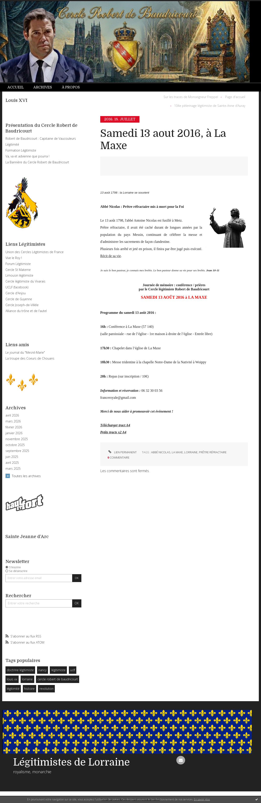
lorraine (27, 679)
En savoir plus (202, 799)
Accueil (15, 87)
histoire (29, 689)
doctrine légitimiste (20, 670)
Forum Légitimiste (18, 264)
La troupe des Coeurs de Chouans (29, 358)
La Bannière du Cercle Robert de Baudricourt (37, 162)
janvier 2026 (13, 433)
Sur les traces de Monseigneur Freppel (191, 97)
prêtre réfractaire (213, 452)
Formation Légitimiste (20, 150)
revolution (46, 689)
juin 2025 (11, 457)
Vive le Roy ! (13, 258)
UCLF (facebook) (16, 287)
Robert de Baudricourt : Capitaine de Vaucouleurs (40, 138)
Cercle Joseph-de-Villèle (22, 305)
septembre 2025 (17, 451)
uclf (72, 670)
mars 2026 (13, 421)
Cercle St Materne (18, 270)
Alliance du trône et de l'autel (26, 311)
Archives (42, 87)
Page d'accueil (235, 97)
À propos (71, 87)
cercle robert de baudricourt (58, 679)
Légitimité (12, 144)
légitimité (13, 689)
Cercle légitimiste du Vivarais (25, 281)
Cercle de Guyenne (18, 299)
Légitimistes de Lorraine (71, 762)
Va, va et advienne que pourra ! (27, 156)
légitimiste (58, 670)
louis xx (12, 679)
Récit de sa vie (110, 256)
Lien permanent (122, 452)
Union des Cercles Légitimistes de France (34, 252)
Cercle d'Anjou (15, 293)
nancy (42, 670)
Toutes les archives (26, 476)
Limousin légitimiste (19, 275)
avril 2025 (12, 463)
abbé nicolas (160, 452)
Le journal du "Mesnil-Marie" (25, 352)
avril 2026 (12, 415)
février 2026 (13, 427)
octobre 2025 (15, 445)
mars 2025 (13, 469)
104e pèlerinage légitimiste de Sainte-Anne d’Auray (209, 106)
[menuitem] (18, 87)
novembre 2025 (16, 439)
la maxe (177, 452)
